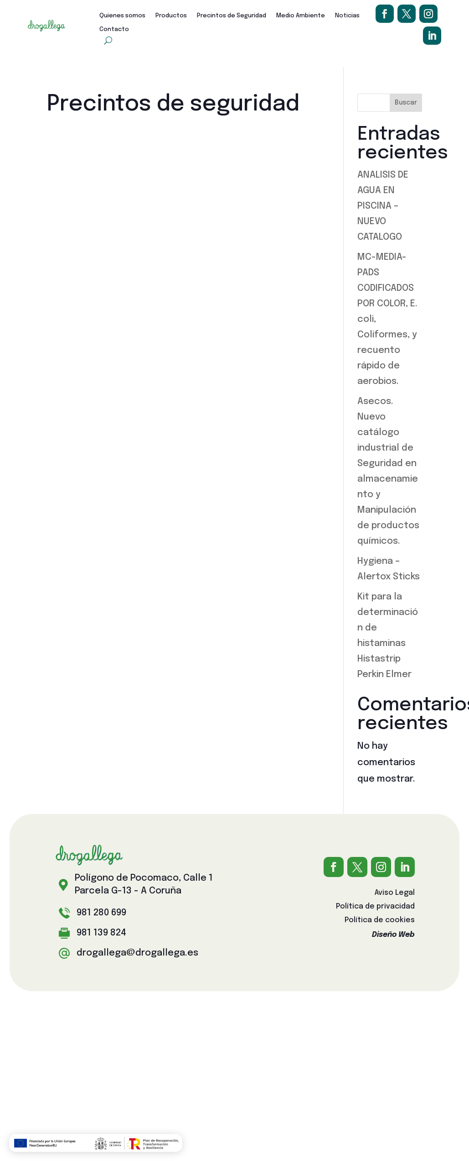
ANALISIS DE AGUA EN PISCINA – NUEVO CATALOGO (382, 206)
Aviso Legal (395, 893)
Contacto (114, 29)
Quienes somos (122, 16)
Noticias (347, 16)
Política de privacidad (375, 907)
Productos (171, 16)
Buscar (406, 103)
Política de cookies (380, 920)
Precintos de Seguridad (231, 16)
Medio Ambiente (300, 16)
